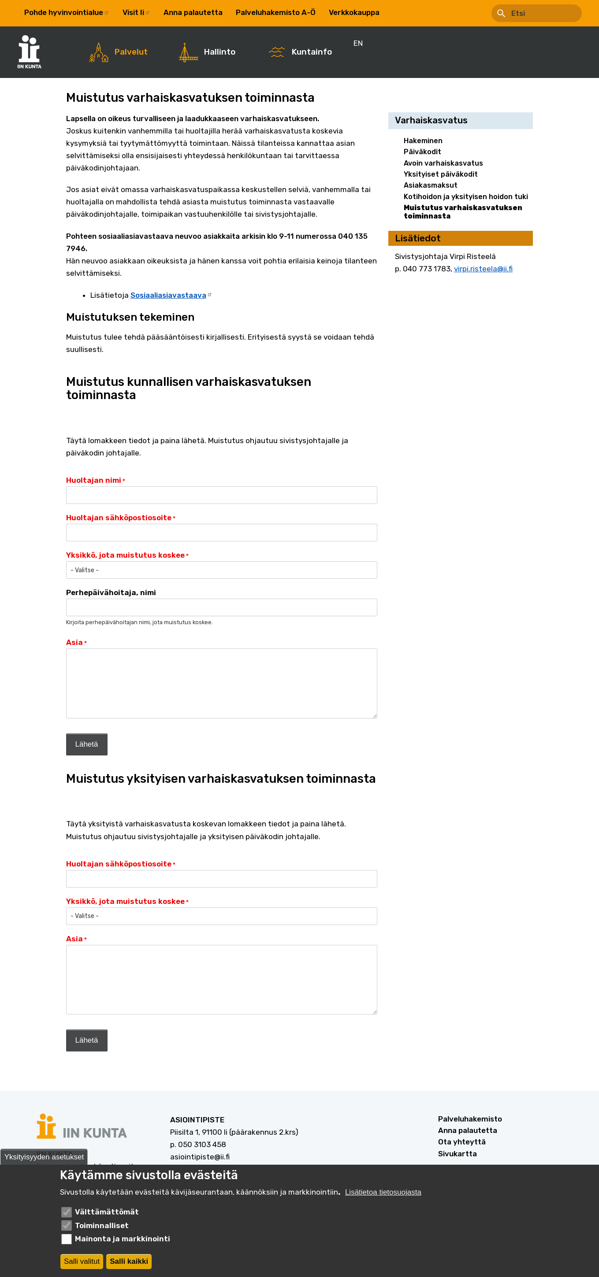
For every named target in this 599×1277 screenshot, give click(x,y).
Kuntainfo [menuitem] (312, 52)
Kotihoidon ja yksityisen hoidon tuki (466, 196)
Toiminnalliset (102, 1225)
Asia (74, 642)
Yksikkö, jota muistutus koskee (125, 555)
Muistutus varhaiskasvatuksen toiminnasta (463, 212)
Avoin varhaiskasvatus (443, 163)
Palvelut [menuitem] (131, 52)
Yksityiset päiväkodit (441, 174)
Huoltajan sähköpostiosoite (118, 517)
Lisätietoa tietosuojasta (383, 1192)
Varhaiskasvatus (431, 120)
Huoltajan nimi (93, 480)
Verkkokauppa (354, 12)
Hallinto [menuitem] (219, 52)
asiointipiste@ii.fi (200, 1156)
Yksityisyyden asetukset (44, 1157)
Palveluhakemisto (470, 1118)
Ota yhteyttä (462, 1141)
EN (397, 12)
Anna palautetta (193, 12)
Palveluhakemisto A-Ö (276, 12)
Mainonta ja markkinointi (122, 1238)
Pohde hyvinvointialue (66, 12)
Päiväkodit (422, 152)
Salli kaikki (129, 1261)
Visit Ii (136, 12)
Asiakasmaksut (431, 185)
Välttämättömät (107, 1211)
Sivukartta (457, 1153)
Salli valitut (82, 1261)
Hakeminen (423, 141)
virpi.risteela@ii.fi (483, 268)
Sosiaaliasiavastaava (171, 295)
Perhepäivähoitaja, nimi (111, 592)
